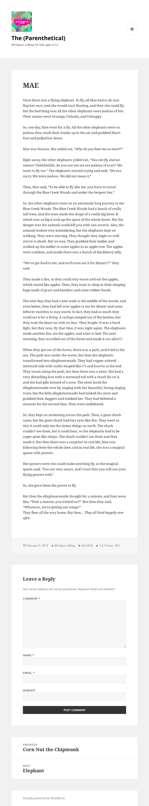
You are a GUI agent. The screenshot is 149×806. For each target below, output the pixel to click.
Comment (31, 598)
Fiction (109, 545)
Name (28, 655)
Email (29, 673)
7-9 (101, 545)
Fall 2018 (87, 545)
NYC (117, 545)
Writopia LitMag (64, 545)
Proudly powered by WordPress (44, 798)
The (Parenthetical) (38, 38)
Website (29, 690)
